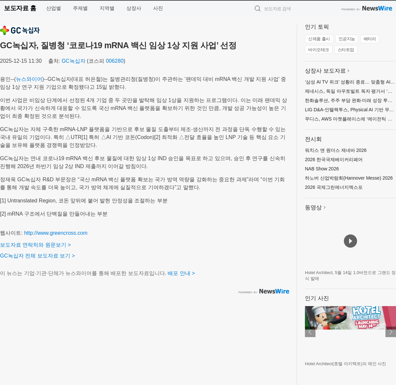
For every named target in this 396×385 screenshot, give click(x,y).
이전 (310, 332)
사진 (158, 8)
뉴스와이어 (29, 79)
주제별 (80, 8)
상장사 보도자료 (325, 71)
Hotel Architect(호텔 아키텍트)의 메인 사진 (345, 363)
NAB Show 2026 (322, 168)
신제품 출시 (319, 38)
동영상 (313, 207)
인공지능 (347, 38)
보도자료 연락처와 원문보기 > (35, 245)
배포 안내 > (181, 273)
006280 (114, 61)
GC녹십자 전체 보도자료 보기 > (37, 256)
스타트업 (346, 49)
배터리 (370, 38)
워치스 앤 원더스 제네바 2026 (336, 150)
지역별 (107, 8)
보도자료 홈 (20, 8)
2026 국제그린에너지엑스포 (334, 187)
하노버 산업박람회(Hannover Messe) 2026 (349, 178)
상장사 (133, 8)
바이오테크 (318, 49)
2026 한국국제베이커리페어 (334, 159)
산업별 (53, 8)
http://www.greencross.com (55, 233)
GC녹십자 (73, 61)
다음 (390, 332)
